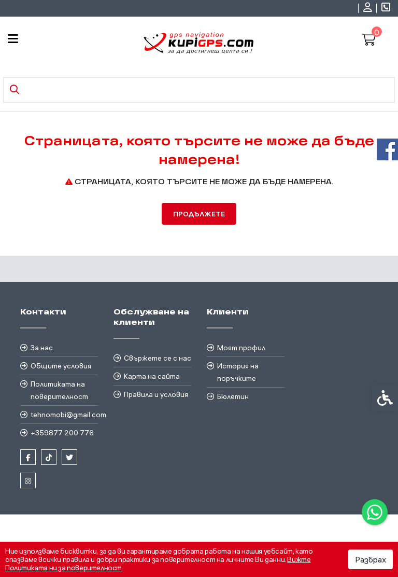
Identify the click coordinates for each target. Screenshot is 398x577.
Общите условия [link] (61, 365)
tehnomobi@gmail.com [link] (64, 414)
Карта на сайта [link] (152, 376)
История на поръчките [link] (238, 372)
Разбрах (370, 559)
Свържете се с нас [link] (157, 358)
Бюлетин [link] (233, 396)
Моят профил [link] (241, 347)
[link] (375, 512)
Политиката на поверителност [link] (59, 390)
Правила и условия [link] (156, 394)
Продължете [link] (199, 213)
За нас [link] (42, 347)
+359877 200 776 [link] (62, 432)
